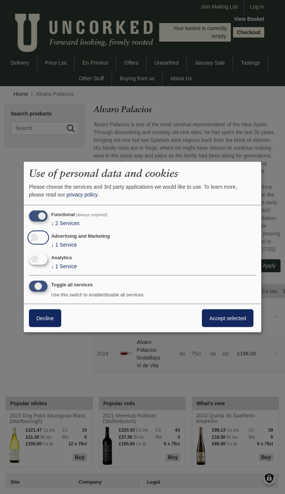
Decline (45, 318)
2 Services (65, 223)
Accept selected (227, 318)
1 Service (64, 244)
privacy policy (82, 195)
